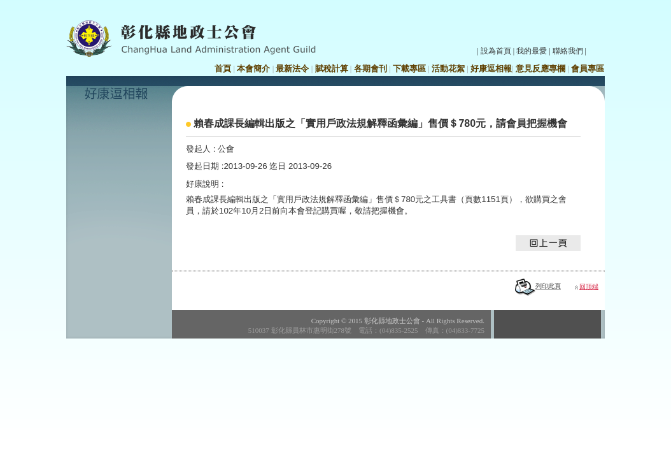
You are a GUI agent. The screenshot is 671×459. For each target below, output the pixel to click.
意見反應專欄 (540, 68)
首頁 (223, 68)
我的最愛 (531, 51)
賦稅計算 (331, 68)
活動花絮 (448, 68)
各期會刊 (370, 68)
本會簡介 (253, 68)
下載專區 (409, 68)
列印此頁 (538, 285)
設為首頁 (496, 51)
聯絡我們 (568, 51)
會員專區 (587, 68)
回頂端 (588, 286)
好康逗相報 (491, 68)
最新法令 (292, 68)
